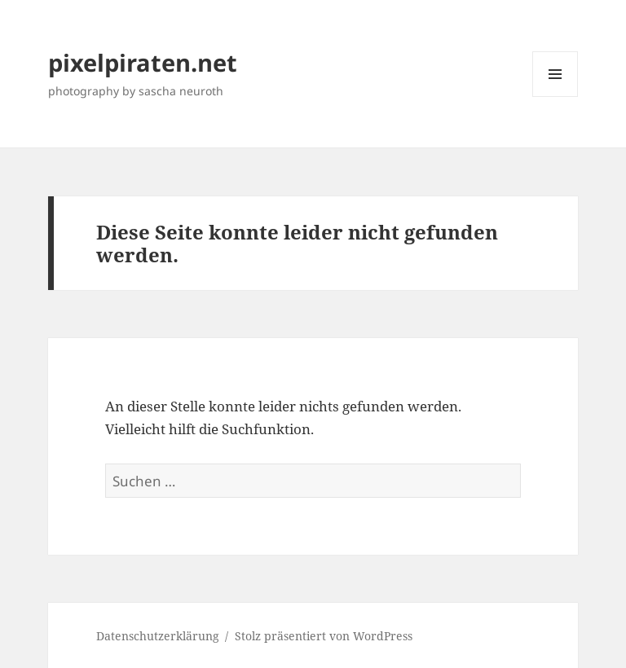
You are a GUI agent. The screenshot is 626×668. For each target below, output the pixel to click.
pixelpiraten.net (142, 62)
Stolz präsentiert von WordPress (323, 636)
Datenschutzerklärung (157, 636)
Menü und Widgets (555, 96)
